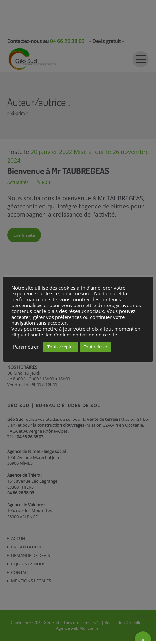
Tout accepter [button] (60, 346)
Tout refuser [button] (95, 346)
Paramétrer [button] (26, 346)
